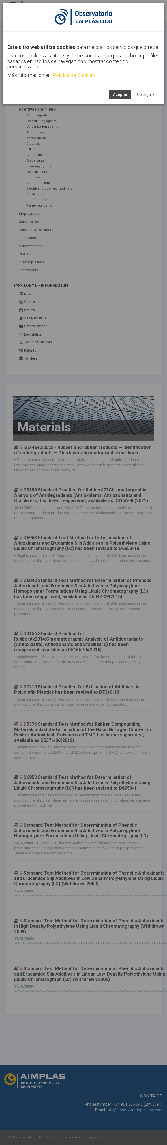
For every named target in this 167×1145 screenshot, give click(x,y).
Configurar (146, 94)
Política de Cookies (74, 75)
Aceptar (120, 94)
